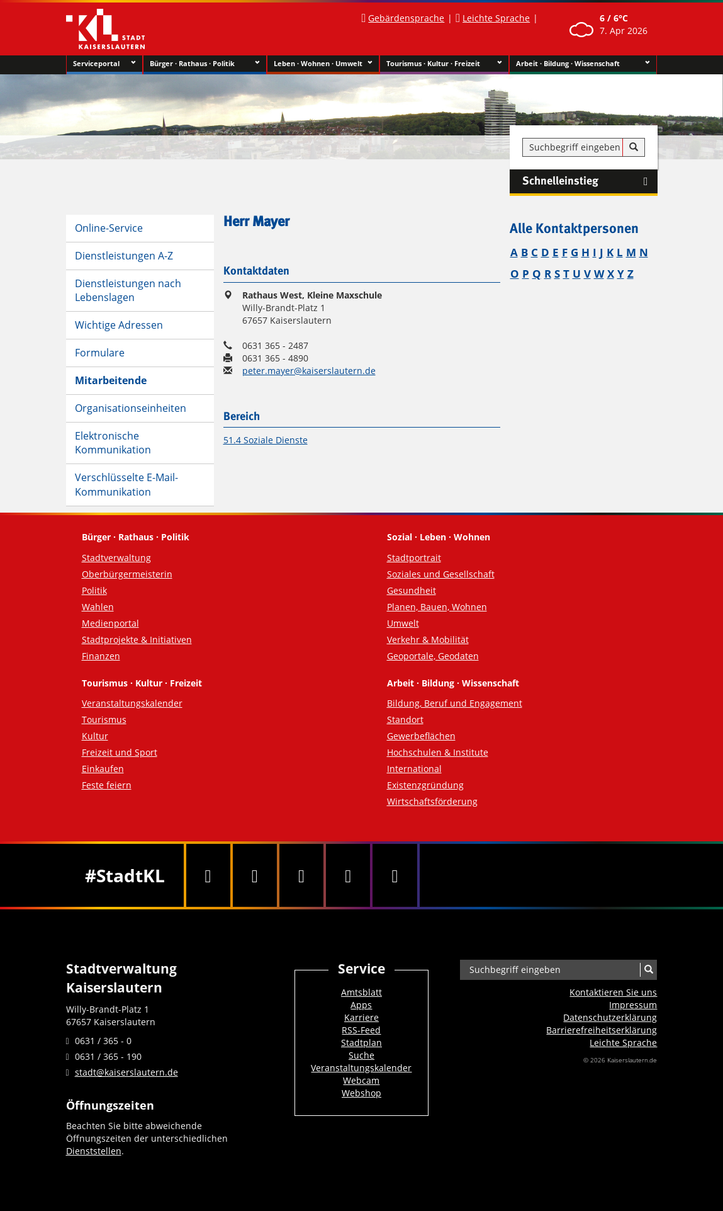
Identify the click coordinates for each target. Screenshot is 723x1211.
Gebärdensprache (406, 18)
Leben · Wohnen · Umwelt (323, 64)
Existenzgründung (425, 785)
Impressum (633, 1005)
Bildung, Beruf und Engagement (454, 703)
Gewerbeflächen (421, 736)
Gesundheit (411, 590)
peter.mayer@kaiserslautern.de (309, 371)
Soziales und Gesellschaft (441, 574)
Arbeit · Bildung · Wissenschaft (583, 64)
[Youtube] (301, 875)
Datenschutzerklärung (610, 1017)
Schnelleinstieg (590, 181)
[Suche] (633, 147)
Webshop (361, 1093)
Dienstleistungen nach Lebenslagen (128, 290)
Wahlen (98, 607)
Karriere (361, 1017)
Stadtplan (361, 1043)
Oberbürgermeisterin (127, 574)
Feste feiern (107, 785)
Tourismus (104, 719)
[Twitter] (255, 875)
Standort (405, 719)
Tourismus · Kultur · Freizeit (444, 64)
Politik (94, 590)
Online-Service (109, 228)
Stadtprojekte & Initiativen (137, 639)
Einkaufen (103, 769)
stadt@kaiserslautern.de (126, 1072)
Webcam (361, 1080)
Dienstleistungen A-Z (124, 256)
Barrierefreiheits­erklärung (601, 1030)
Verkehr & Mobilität (428, 639)
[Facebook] (208, 875)
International (414, 769)
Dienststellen (93, 1151)
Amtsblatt (361, 992)
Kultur (95, 736)
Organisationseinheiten (130, 408)
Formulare (100, 353)
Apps (361, 1005)
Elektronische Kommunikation (113, 443)
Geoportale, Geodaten (433, 656)
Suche (361, 1055)
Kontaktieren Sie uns (613, 992)
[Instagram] (348, 875)
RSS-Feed (361, 1030)
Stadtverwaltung (116, 558)
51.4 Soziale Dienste (265, 440)
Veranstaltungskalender (132, 703)
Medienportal (110, 623)
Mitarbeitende (111, 380)
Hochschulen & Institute (437, 752)
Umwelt (403, 623)
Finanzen (101, 656)
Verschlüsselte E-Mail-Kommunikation (126, 484)
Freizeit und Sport (119, 752)
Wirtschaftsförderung (432, 801)
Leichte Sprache (496, 18)
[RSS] (395, 875)
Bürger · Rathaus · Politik (205, 64)
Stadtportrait (414, 558)
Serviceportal (104, 64)
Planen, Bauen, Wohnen (437, 607)
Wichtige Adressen (119, 325)
